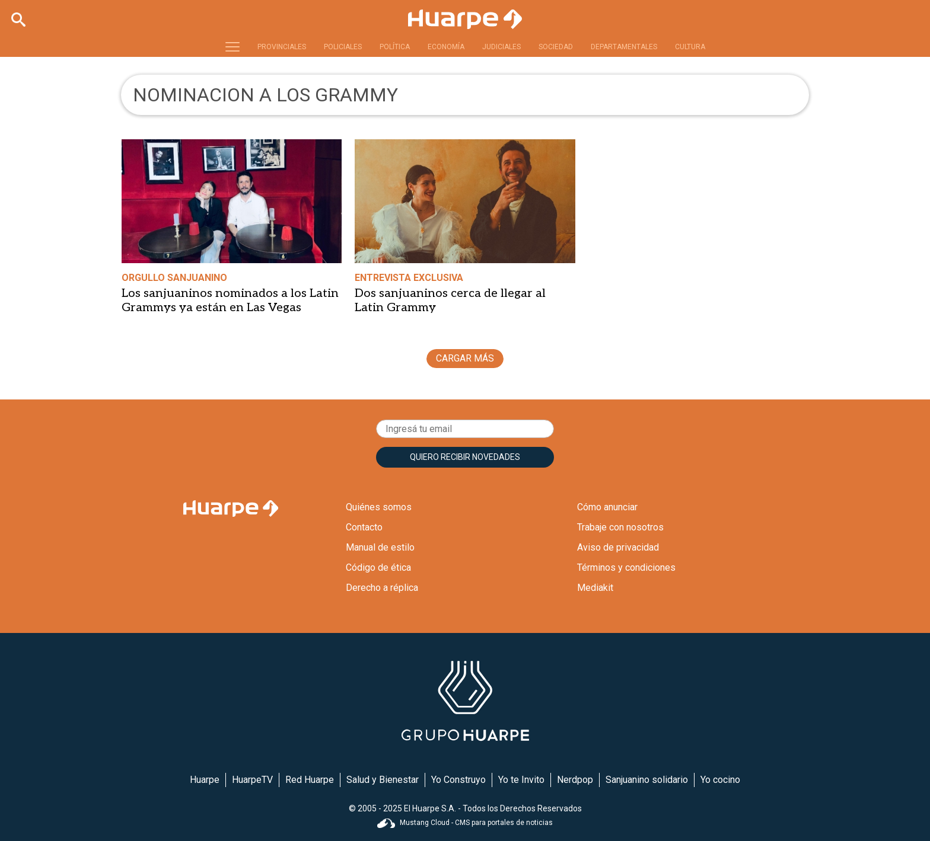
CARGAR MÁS (465, 358)
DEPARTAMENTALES (624, 47)
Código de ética (378, 567)
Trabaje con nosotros (620, 527)
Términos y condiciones (626, 567)
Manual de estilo (380, 547)
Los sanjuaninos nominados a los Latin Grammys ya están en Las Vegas (230, 300)
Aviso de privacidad (618, 547)
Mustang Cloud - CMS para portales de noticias (465, 822)
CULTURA (690, 47)
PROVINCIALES (281, 47)
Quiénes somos (379, 507)
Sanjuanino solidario (647, 779)
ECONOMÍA (446, 47)
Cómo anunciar (607, 507)
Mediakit (595, 587)
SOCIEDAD (556, 47)
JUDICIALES (501, 47)
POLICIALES (343, 47)
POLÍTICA (395, 47)
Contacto (364, 527)
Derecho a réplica (382, 587)
